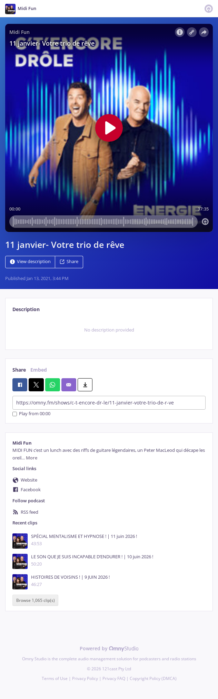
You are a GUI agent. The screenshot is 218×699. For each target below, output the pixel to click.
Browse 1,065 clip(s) (35, 600)
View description (30, 261)
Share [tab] (19, 369)
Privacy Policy (85, 678)
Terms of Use (55, 678)
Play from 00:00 (31, 414)
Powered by (109, 648)
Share (69, 261)
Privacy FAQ (113, 678)
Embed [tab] (38, 369)
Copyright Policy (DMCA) (153, 678)
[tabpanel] (109, 330)
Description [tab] (26, 309)
